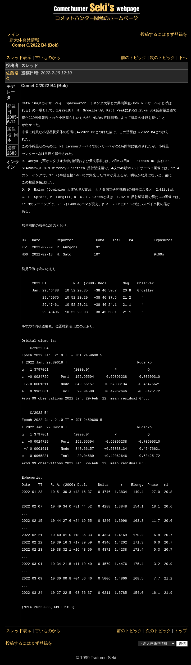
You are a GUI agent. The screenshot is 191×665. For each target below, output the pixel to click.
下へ (183, 57)
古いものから (47, 57)
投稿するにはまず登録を (163, 34)
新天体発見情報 (24, 40)
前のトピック (133, 57)
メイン (13, 34)
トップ (180, 630)
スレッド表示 (18, 57)
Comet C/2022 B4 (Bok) (35, 45)
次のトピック (162, 57)
